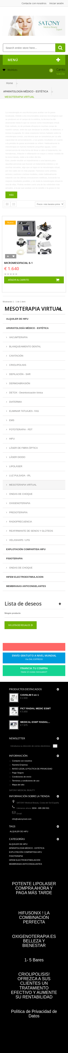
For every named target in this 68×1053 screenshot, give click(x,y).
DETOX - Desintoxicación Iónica (26, 392)
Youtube (42, 648)
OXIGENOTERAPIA (19, 503)
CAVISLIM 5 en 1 (29, 695)
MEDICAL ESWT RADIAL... (35, 722)
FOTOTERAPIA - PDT (20, 429)
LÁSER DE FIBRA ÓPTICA (23, 448)
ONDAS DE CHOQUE (20, 494)
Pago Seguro (18, 773)
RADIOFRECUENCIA (20, 521)
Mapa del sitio (18, 785)
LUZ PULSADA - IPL (20, 475)
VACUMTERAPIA (18, 337)
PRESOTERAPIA (18, 512)
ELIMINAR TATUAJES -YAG (24, 411)
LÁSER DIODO (17, 457)
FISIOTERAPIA (14, 558)
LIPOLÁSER (15, 466)
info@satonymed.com (22, 819)
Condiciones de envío (21, 777)
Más (11, 195)
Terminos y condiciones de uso (25, 781)
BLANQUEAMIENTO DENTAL (25, 346)
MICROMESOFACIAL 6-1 (18, 263)
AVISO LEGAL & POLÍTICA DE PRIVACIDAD (32, 769)
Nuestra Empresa (20, 765)
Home (9, 83)
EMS (11, 420)
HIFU (12, 438)
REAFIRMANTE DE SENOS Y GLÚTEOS (31, 530)
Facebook (17, 648)
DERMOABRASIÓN (19, 383)
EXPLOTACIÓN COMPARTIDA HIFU (26, 549)
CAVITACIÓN (16, 355)
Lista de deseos (23, 603)
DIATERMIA (15, 401)
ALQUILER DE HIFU (17, 319)
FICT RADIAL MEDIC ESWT (35, 708)
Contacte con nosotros (34, 3)
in (48, 648)
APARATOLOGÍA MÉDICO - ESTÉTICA (27, 328)
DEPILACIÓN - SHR (19, 374)
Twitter (24, 648)
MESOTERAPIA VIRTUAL (23, 484)
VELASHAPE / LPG (19, 540)
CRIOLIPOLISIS (17, 365)
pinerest (30, 648)
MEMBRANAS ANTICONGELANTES (26, 586)
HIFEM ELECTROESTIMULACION (24, 577)
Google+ (36, 648)
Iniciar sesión (57, 3)
